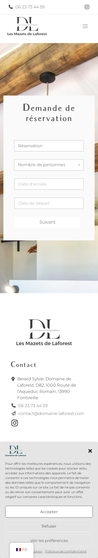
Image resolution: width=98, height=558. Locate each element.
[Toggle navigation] (85, 26)
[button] (90, 451)
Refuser (49, 526)
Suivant (47, 222)
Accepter (49, 511)
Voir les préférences (49, 540)
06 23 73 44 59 (30, 6)
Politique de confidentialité (66, 551)
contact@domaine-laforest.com (51, 413)
